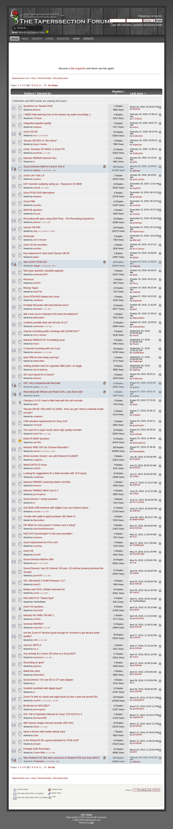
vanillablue (38, 300)
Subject (29, 93)
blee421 (37, 584)
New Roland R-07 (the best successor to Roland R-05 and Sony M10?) (61, 757)
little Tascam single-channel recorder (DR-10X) (48, 723)
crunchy (36, 511)
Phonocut (28, 279)
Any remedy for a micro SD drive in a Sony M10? (49, 653)
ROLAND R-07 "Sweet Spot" (38, 598)
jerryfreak (37, 153)
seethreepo (38, 326)
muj (134, 562)
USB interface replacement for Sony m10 (45, 421)
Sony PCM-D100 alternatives (39, 192)
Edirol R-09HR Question (36, 438)
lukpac (136, 573)
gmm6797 (37, 575)
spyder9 (136, 188)
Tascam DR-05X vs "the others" (40, 140)
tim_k (35, 649)
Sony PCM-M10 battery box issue (41, 296)
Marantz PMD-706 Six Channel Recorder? (46, 447)
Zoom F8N (29, 201)
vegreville (37, 627)
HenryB (36, 188)
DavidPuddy (139, 554)
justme (36, 593)
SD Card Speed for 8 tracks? (38, 374)
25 (54, 170)
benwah (36, 744)
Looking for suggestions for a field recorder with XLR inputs (55, 473)
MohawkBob (139, 451)
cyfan (35, 735)
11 (40, 85)
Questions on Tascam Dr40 (38, 106)
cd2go (136, 476)
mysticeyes (38, 657)
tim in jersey (138, 249)
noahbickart (138, 352)
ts (34, 161)
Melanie (36, 110)
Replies (117, 91)
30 (53, 266)
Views (118, 95)
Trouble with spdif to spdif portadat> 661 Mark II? (49, 516)
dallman (36, 170)
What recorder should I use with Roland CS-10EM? (50, 456)
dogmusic (137, 144)
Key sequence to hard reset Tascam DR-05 (46, 253)
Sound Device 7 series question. (40, 499)
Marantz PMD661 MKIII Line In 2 (41, 490)
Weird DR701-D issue (35, 464)
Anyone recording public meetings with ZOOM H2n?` (51, 331)
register (158, 16)
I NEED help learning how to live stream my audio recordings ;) (57, 114)
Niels (135, 275)
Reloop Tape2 (30, 288)
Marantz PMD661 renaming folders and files (47, 482)
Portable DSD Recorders (36, 749)
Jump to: (129, 790)
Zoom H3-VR (30, 131)
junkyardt (137, 674)
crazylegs (37, 546)
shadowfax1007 (40, 274)
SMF (92, 823)
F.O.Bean (37, 118)
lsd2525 (36, 283)
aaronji (36, 451)
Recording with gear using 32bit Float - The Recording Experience (58, 218)
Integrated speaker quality (37, 123)
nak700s (37, 442)
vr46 (35, 640)
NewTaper (38, 309)
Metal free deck (31, 671)
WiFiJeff (136, 240)
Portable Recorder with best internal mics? (46, 305)
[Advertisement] (86, 49)
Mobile (89, 815)
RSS (83, 815)
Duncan (36, 213)
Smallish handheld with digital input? (42, 688)
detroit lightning (40, 369)
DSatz (136, 493)
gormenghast (39, 494)
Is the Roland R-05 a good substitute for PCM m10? (51, 740)
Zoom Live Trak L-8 (33, 175)
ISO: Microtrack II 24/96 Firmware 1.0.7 (44, 580)
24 (53, 451)
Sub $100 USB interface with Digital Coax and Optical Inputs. (56, 507)
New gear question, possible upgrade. (43, 270)
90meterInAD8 (39, 718)
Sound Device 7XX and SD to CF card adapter (48, 679)
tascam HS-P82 (31, 227)
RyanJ (36, 344)
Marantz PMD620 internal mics (39, 158)
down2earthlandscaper (43, 529)
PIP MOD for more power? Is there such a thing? (49, 525)
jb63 (135, 162)
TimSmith (37, 425)
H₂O (135, 536)
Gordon (136, 214)
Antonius (37, 485)
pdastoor (37, 378)
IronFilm (137, 205)
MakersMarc (39, 317)
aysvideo (37, 205)
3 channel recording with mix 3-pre (41, 348)
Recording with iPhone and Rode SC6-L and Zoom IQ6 (52, 392)
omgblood (37, 416)
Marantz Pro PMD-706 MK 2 (38, 615)
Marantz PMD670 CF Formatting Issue (44, 340)
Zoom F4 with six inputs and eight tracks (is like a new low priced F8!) (60, 696)
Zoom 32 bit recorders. (35, 244)
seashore (37, 352)
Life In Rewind (39, 240)
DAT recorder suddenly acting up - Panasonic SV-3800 (52, 184)
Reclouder (28, 236)
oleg (35, 231)
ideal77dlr (37, 291)
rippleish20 (138, 717)
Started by (44, 93)
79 (45, 85)
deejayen (37, 127)
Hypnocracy (138, 231)
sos (35, 135)
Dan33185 (38, 610)
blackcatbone (139, 443)
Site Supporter (78, 68)
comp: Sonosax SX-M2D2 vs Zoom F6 (44, 149)
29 (57, 761)
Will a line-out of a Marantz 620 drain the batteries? (50, 314)
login (148, 16)
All (45, 136)
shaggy (36, 266)
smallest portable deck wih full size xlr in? (45, 322)
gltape (36, 257)
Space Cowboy (40, 144)
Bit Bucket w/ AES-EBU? (36, 705)
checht (136, 592)
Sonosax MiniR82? (33, 624)
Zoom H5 (28, 551)
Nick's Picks (138, 179)
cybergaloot (138, 700)
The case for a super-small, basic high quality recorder (52, 430)
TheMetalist (138, 545)
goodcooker (138, 425)
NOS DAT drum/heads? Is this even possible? (47, 533)
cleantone (37, 537)
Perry (135, 283)
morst (135, 127)
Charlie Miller (39, 752)
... (43, 85)
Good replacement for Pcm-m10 (40, 542)
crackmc (37, 179)
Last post (138, 93)
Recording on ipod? (33, 662)
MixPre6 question (32, 210)
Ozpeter (136, 292)
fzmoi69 (36, 554)
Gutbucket (138, 136)
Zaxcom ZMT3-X (32, 645)
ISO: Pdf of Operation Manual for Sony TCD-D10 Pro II (52, 714)
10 (36, 85)
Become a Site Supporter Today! (34, 32)
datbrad (136, 485)
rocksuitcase (139, 326)
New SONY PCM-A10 (35, 262)
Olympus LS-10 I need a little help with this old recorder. (53, 400)
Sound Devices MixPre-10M (38, 559)
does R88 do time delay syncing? (41, 357)
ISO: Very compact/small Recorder (41, 383)
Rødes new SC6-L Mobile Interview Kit (44, 589)
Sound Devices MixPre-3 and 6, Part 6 (44, 166)
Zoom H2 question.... (34, 606)
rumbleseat (38, 477)
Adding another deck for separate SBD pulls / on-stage (52, 366)
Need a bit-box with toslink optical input (44, 731)
